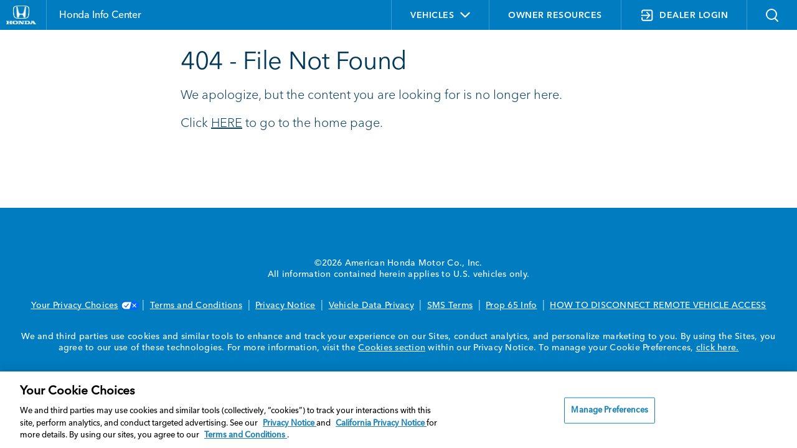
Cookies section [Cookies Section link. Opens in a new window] (391, 347)
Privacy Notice (285, 305)
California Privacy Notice (381, 423)
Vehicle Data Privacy (371, 305)
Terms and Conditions (196, 305)
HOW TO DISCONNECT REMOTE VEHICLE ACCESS (658, 305)
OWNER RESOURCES (555, 15)
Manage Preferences (609, 410)
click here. (717, 347)
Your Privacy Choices (84, 305)
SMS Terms (450, 305)
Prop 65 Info (511, 305)
